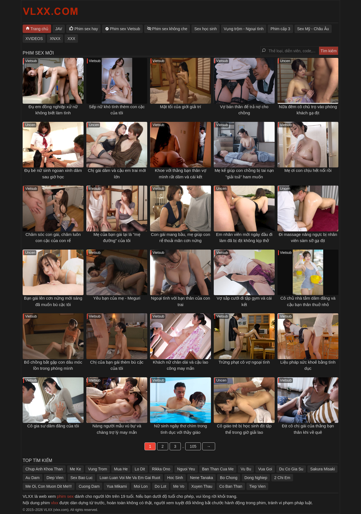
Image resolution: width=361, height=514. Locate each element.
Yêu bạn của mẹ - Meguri (116, 298)
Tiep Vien (257, 486)
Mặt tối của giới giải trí (180, 106)
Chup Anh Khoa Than (44, 469)
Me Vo (178, 486)
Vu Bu (246, 469)
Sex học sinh (205, 29)
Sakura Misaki (322, 469)
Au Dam (32, 477)
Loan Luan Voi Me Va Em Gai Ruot (129, 477)
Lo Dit (140, 469)
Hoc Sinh (175, 477)
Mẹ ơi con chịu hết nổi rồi (308, 170)
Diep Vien (55, 477)
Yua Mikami (116, 486)
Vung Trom (97, 469)
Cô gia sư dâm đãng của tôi (53, 425)
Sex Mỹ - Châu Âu (313, 29)
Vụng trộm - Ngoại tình (244, 29)
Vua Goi (265, 469)
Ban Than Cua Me (218, 469)
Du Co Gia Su (291, 469)
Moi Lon (141, 486)
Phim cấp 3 (280, 29)
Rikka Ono (161, 469)
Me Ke (75, 469)
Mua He (121, 469)
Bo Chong (228, 477)
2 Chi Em (282, 477)
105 (193, 446)
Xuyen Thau (201, 486)
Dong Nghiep (255, 477)
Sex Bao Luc (81, 477)
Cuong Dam (89, 486)
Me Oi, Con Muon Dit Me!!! (48, 486)
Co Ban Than (230, 486)
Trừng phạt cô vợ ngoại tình (244, 362)
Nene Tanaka (201, 477)
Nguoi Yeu (186, 469)
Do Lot (160, 486)
